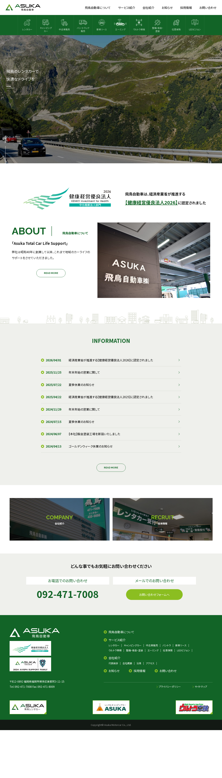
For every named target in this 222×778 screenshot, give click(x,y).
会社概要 (127, 663)
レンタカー (114, 645)
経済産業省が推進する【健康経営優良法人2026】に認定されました (111, 360)
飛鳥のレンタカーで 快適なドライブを (22, 78)
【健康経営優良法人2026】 (151, 202)
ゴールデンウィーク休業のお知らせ (91, 446)
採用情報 (139, 671)
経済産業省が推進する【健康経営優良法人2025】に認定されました (111, 397)
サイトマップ (201, 686)
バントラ (166, 645)
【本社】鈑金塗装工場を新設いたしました (94, 434)
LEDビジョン (183, 650)
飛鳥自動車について (121, 632)
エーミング (153, 650)
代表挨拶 (113, 663)
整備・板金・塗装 (134, 650)
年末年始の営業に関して (84, 372)
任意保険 (168, 650)
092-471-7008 (23, 686)
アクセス (150, 663)
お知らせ (114, 671)
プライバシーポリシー (170, 686)
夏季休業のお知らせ (81, 384)
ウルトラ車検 (115, 650)
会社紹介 (114, 658)
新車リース (181, 645)
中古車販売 (152, 645)
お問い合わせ (168, 671)
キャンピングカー (133, 645)
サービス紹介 (117, 640)
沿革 (139, 663)
